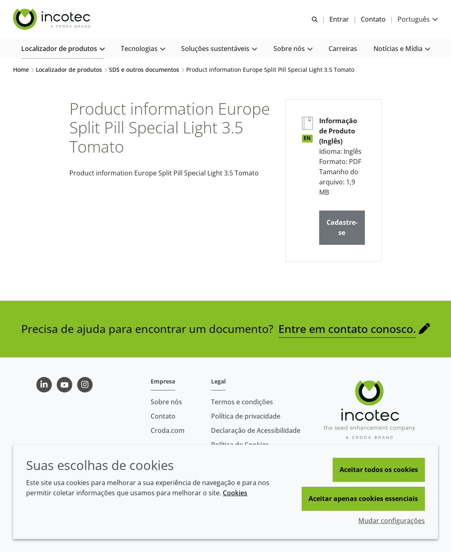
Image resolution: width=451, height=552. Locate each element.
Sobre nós (166, 401)
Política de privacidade (245, 416)
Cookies (235, 492)
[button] (62, 49)
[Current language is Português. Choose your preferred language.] (418, 19)
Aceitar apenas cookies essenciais (363, 498)
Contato (163, 416)
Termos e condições (242, 401)
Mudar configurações (391, 520)
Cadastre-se (342, 227)
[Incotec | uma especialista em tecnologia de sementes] (52, 19)
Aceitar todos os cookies (379, 469)
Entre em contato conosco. (347, 328)
